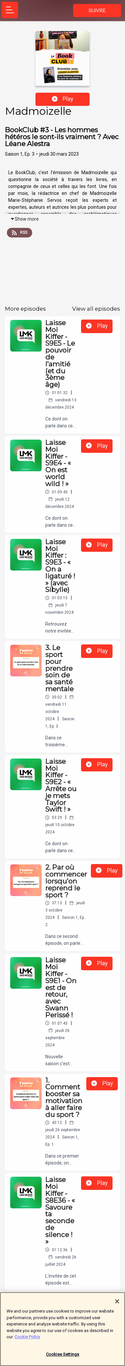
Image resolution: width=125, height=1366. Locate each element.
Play (62, 99)
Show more (24, 219)
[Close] (117, 1304)
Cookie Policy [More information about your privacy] (27, 1339)
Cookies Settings (62, 1357)
